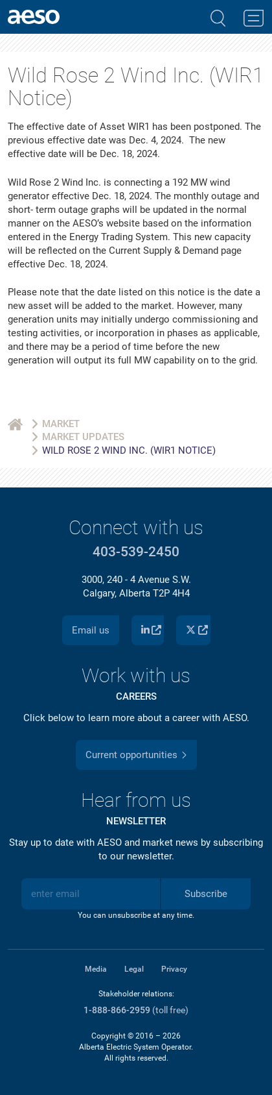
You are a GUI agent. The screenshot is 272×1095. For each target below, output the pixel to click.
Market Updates (83, 437)
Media (96, 969)
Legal (134, 969)
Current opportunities (131, 755)
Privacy (174, 969)
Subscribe (206, 894)
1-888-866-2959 (117, 1010)
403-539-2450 (136, 552)
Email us (90, 630)
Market (61, 424)
